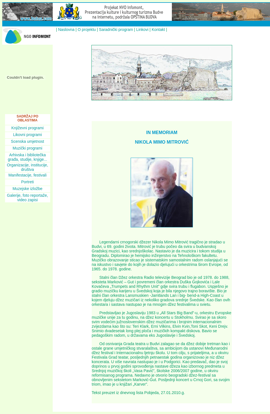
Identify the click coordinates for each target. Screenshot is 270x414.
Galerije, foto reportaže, (27, 195)
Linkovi (142, 29)
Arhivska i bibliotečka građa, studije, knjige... (27, 157)
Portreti (27, 182)
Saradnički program (116, 29)
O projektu (87, 29)
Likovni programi (27, 134)
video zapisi (27, 200)
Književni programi (27, 128)
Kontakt (158, 29)
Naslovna (66, 29)
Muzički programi (27, 148)
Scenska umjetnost (27, 141)
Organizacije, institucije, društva (27, 167)
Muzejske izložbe (28, 188)
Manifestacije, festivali (27, 175)
